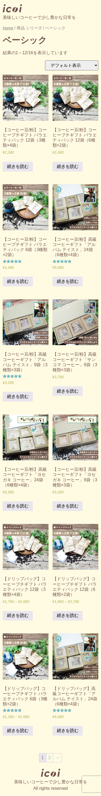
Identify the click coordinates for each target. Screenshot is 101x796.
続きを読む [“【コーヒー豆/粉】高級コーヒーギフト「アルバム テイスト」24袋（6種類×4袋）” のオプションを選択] (67, 281)
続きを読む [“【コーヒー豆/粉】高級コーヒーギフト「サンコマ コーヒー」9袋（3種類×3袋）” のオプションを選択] (67, 391)
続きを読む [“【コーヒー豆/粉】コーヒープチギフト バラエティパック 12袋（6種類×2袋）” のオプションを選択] (67, 166)
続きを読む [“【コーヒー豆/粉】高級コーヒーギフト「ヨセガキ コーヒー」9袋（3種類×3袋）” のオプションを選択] (67, 506)
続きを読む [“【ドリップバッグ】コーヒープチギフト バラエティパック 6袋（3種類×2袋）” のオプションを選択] (18, 730)
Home (8, 28)
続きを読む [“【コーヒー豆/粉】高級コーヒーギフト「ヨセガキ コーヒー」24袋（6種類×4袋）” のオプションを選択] (18, 506)
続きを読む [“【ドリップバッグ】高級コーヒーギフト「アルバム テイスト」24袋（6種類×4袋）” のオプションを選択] (67, 730)
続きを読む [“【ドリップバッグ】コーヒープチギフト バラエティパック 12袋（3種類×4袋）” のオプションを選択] (18, 615)
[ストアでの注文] (71, 65)
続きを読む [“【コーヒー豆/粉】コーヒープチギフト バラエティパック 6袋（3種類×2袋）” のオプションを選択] (18, 281)
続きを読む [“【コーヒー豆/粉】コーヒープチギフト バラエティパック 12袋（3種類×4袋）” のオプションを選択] (18, 166)
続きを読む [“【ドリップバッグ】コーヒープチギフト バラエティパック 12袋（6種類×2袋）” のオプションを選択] (67, 615)
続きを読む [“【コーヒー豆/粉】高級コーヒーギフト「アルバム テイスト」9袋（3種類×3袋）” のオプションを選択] (18, 396)
